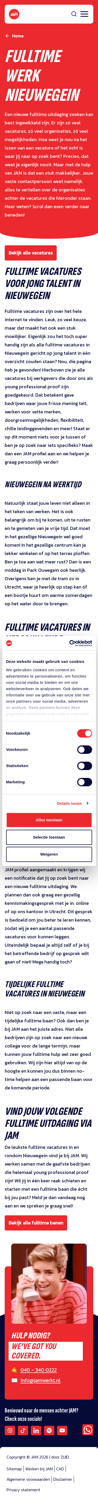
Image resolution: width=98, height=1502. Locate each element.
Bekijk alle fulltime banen (36, 1222)
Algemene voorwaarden (28, 1479)
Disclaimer (62, 1479)
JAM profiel (35, 453)
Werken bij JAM (39, 1469)
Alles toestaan (49, 820)
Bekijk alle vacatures (31, 252)
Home (18, 36)
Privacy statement (23, 1490)
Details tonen (69, 803)
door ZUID (60, 1457)
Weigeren (49, 854)
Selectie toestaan (49, 837)
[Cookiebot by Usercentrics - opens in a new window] (70, 643)
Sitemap (14, 1469)
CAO (60, 1469)
